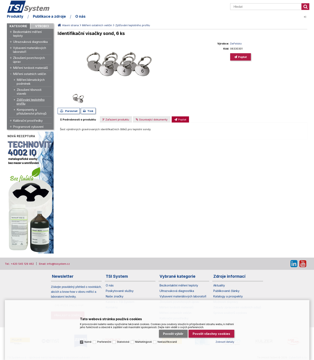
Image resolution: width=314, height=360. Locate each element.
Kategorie (18, 26)
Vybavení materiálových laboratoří (29, 50)
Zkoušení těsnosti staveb (29, 91)
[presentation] (78, 119)
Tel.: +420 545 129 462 (19, 263)
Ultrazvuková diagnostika (30, 42)
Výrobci (42, 26)
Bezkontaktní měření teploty (27, 34)
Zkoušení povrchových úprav (29, 60)
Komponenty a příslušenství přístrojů (31, 111)
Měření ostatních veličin (29, 74)
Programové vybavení (28, 127)
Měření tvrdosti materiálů (30, 68)
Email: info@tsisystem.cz (54, 263)
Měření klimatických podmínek (31, 82)
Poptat (242, 57)
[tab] (78, 119)
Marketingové (143, 341)
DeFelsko (236, 43)
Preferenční (104, 341)
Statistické (123, 341)
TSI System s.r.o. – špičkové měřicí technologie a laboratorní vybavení (30, 7)
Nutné (88, 341)
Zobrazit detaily (225, 341)
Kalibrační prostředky (28, 121)
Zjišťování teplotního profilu (31, 101)
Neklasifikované (167, 341)
